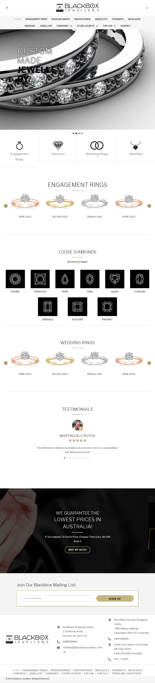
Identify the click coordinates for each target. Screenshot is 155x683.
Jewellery (36, 673)
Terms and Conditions (126, 673)
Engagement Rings (35, 670)
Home (16, 670)
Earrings (20, 673)
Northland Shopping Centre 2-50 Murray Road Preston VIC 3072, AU (78, 631)
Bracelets (102, 670)
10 (90, 458)
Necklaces (135, 670)
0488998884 (70, 641)
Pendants (118, 670)
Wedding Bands (61, 670)
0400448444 (121, 638)
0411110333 (121, 659)
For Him (89, 673)
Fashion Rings (83, 670)
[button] (71, 26)
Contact (103, 673)
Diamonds (52, 673)
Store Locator (71, 673)
